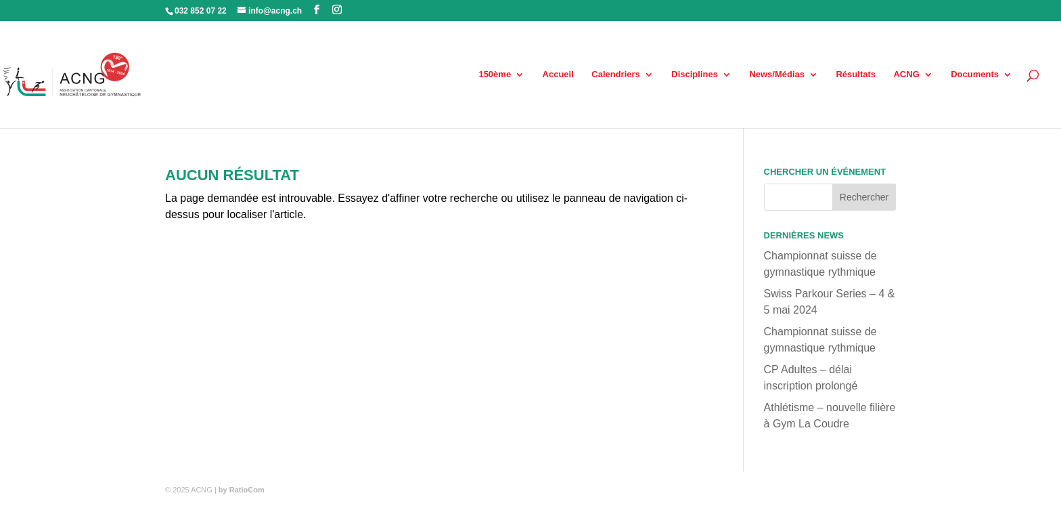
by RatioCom (242, 490)
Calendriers (615, 74)
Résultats (856, 74)
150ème (494, 74)
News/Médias (777, 74)
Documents (975, 74)
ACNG (906, 74)
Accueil (558, 74)
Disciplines (694, 74)
